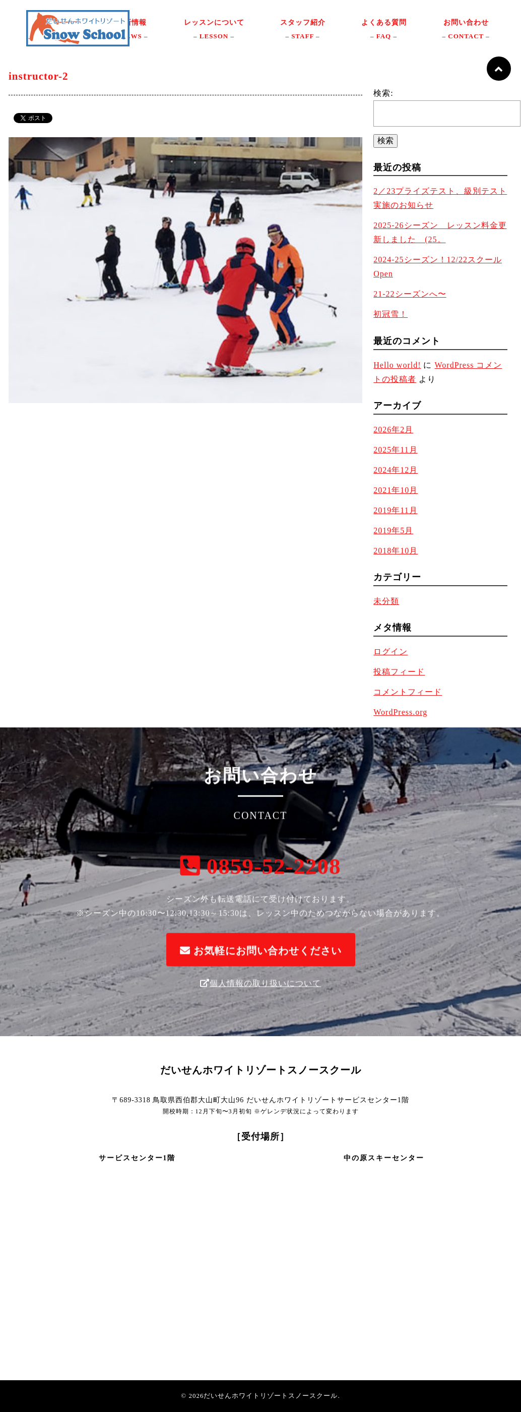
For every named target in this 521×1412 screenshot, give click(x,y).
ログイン (390, 651)
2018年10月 (395, 550)
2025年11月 (395, 449)
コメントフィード (407, 692)
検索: (383, 93)
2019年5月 (393, 530)
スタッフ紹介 (302, 31)
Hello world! (397, 365)
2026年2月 (393, 429)
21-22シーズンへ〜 (409, 294)
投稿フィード (399, 671)
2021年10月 (395, 490)
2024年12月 (395, 470)
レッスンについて (214, 31)
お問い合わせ (466, 31)
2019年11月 (395, 510)
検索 (385, 140)
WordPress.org (400, 712)
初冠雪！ (390, 314)
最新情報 (131, 31)
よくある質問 (384, 31)
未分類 (386, 601)
